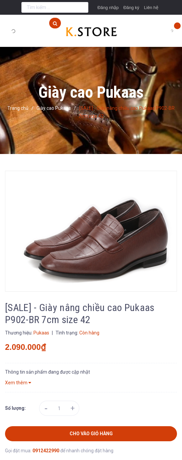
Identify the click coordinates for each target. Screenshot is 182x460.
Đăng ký (131, 7)
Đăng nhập (107, 7)
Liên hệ (151, 7)
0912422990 (46, 450)
